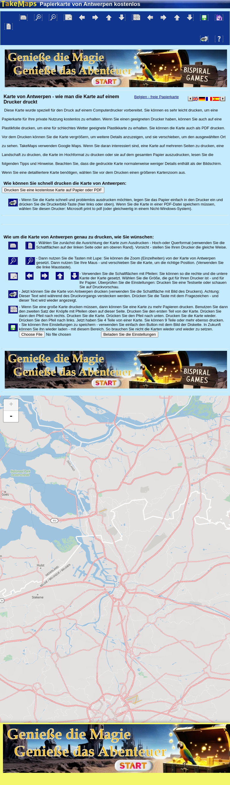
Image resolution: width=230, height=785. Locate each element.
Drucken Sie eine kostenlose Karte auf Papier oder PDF (53, 190)
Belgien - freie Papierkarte (156, 97)
